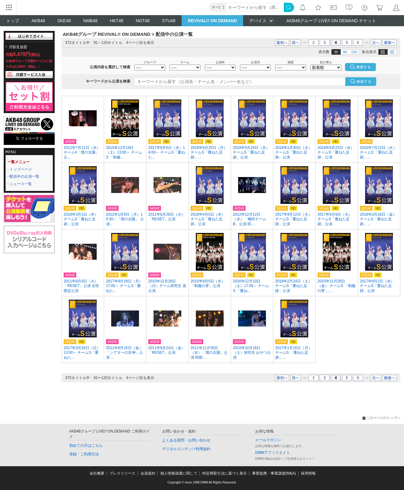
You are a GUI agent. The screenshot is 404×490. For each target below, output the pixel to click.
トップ (12, 20)
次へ (376, 42)
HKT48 (117, 20)
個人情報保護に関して (178, 473)
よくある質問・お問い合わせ (186, 440)
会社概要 (97, 473)
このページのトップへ (381, 418)
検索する (363, 81)
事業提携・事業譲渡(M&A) (274, 473)
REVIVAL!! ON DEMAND (212, 20)
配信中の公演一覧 (24, 176)
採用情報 (308, 473)
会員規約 (148, 473)
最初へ (282, 42)
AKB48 (38, 20)
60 (345, 52)
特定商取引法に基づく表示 (224, 473)
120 (354, 52)
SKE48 (64, 20)
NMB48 (90, 20)
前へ (295, 42)
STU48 (169, 20)
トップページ (21, 169)
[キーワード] (255, 7)
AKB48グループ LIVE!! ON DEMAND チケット (331, 20)
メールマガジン (268, 440)
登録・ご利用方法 (84, 454)
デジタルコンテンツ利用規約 (186, 449)
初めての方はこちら (86, 445)
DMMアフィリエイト (272, 452)
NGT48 (142, 20)
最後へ (389, 42)
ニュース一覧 (21, 184)
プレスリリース (122, 473)
